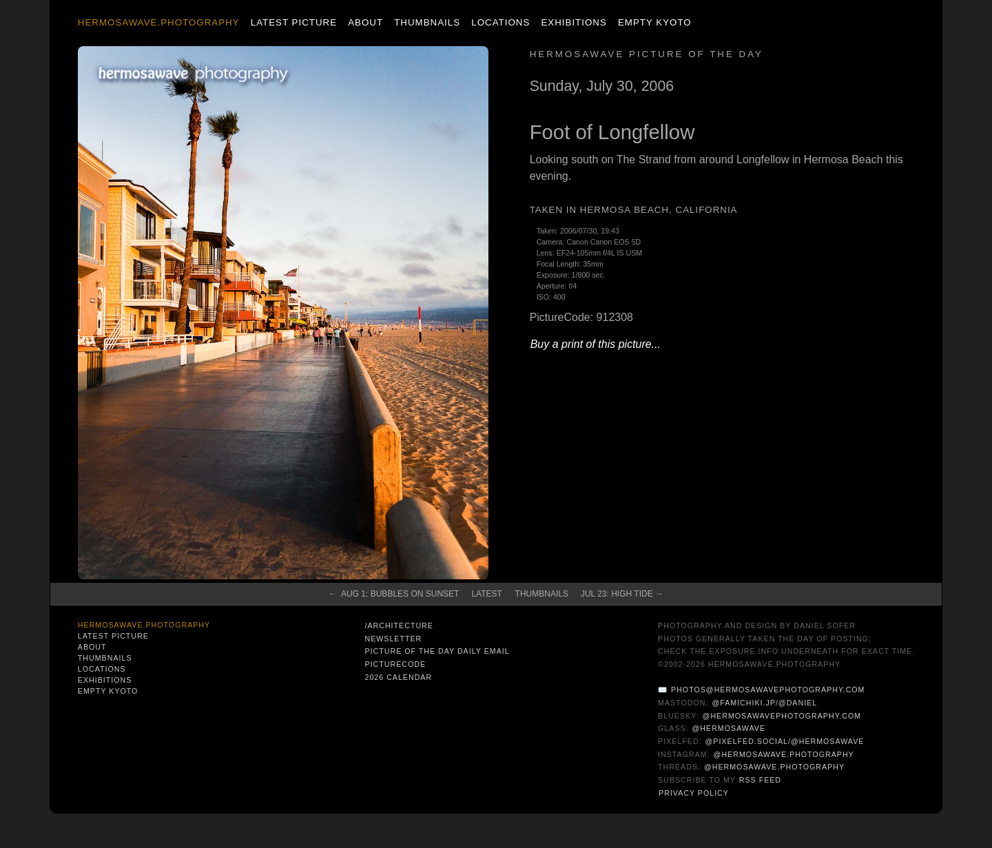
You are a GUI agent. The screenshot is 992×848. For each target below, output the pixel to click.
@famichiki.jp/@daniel (764, 703)
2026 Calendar (398, 677)
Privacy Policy (694, 793)
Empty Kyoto (655, 22)
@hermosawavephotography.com (782, 716)
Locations (500, 22)
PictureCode (395, 664)
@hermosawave (729, 728)
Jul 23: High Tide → (622, 594)
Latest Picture (294, 22)
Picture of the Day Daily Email (436, 651)
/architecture (398, 625)
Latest (486, 594)
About (365, 22)
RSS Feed (760, 780)
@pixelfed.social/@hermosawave (785, 741)
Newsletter (393, 638)
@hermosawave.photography (784, 754)
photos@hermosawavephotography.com (768, 689)
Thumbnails (427, 22)
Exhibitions (573, 22)
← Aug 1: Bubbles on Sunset (394, 594)
